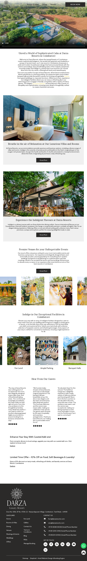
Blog (25, 536)
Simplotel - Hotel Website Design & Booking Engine (47, 558)
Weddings (9, 538)
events (66, 76)
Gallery (26, 523)
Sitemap (25, 558)
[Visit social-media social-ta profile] (45, 544)
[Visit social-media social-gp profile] (57, 544)
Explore (12, 446)
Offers (8, 542)
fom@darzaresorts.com (56, 519)
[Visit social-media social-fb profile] (51, 544)
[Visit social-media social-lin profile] (62, 544)
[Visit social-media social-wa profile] (45, 550)
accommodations (39, 83)
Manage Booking (29, 543)
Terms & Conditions (27, 531)
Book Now (75, 4)
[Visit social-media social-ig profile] (68, 544)
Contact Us (28, 526)
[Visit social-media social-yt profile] (74, 544)
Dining (44, 4)
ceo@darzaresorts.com (56, 523)
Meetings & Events (12, 534)
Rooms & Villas (33, 4)
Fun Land (27, 519)
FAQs (25, 540)
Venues (53, 4)
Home (8, 519)
